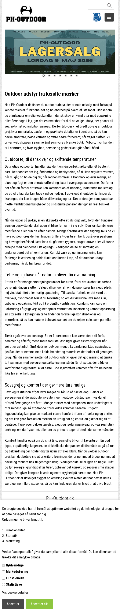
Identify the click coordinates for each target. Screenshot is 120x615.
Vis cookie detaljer (15, 592)
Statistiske (14, 584)
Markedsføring (17, 571)
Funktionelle (15, 578)
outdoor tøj (90, 193)
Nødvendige (15, 565)
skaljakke (52, 220)
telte (44, 314)
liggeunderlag (14, 413)
